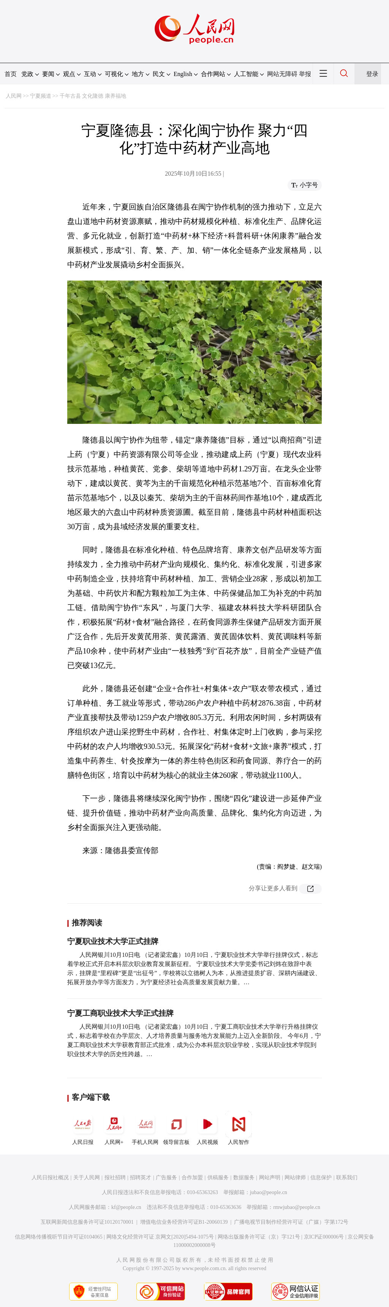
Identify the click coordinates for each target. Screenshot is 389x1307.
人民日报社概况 (50, 1177)
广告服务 (166, 1177)
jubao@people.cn (268, 1192)
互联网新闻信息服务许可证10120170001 (87, 1222)
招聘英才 (140, 1177)
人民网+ (114, 1128)
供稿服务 (218, 1177)
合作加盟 (192, 1177)
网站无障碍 (282, 74)
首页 (11, 74)
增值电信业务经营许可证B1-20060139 (184, 1222)
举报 (305, 74)
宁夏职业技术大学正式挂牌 (112, 941)
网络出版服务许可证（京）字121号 (259, 1237)
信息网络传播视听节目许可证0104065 (59, 1237)
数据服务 (244, 1177)
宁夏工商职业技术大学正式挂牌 (120, 1013)
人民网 (14, 96)
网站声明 (269, 1177)
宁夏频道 (40, 96)
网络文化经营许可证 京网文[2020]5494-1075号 (160, 1237)
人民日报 (83, 1128)
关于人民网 (86, 1177)
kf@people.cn (126, 1207)
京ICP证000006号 (324, 1237)
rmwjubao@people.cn (296, 1207)
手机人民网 (145, 1128)
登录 (372, 74)
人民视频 (207, 1128)
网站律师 (295, 1177)
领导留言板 (176, 1128)
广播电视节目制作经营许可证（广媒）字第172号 (291, 1222)
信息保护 (321, 1177)
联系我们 (346, 1177)
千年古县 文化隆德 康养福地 (93, 96)
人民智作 (238, 1128)
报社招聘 (115, 1177)
